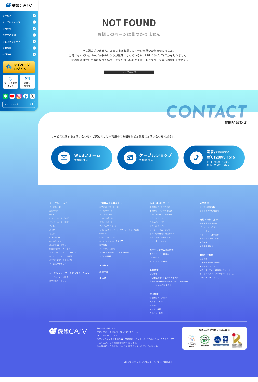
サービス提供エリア (57, 268)
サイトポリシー (206, 235)
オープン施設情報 (207, 211)
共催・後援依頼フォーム (210, 267)
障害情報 (103, 249)
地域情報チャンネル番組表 (161, 215)
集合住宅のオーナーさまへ (60, 253)
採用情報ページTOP (158, 302)
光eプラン (53, 215)
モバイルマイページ (108, 230)
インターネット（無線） (59, 226)
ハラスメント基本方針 (209, 239)
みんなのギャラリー (158, 226)
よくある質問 (105, 261)
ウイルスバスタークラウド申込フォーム (217, 278)
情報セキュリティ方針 (209, 243)
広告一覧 (103, 276)
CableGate (154, 262)
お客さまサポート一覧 (109, 211)
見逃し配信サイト (157, 230)
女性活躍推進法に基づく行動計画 (164, 282)
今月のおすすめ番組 (158, 266)
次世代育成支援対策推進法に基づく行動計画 (169, 286)
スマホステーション (57, 285)
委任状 (102, 282)
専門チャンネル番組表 (159, 258)
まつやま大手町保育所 (209, 215)
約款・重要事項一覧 (208, 228)
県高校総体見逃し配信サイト (162, 238)
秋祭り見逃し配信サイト (160, 242)
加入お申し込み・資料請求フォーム (215, 274)
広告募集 (203, 263)
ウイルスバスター (107, 242)
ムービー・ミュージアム (160, 234)
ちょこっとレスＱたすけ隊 (60, 261)
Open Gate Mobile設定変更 (111, 245)
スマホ (52, 234)
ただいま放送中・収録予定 (161, 219)
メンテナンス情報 (107, 253)
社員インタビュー (157, 306)
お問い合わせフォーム (209, 282)
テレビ (52, 219)
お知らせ (103, 270)
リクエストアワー (157, 223)
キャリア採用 (155, 314)
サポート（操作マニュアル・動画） (114, 257)
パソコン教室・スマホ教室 (60, 264)
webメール (104, 238)
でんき (52, 238)
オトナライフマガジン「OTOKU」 (64, 257)
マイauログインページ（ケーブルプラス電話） (119, 234)
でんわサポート (106, 223)
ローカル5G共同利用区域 (160, 290)
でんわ (52, 230)
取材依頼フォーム (207, 271)
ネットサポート (106, 219)
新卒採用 (153, 310)
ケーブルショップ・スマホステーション (69, 277)
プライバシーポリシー (209, 231)
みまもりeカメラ (56, 245)
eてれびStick (54, 242)
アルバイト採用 (156, 317)
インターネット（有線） (59, 223)
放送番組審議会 (206, 250)
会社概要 (153, 278)
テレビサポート (106, 215)
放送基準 (203, 247)
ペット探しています (158, 245)
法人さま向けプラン (57, 249)
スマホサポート (106, 226)
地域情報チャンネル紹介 (160, 211)
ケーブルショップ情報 (58, 281)
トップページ (129, 74)
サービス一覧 (55, 211)
